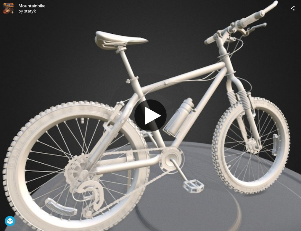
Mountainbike (31, 6)
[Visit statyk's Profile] (8, 8)
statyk (30, 11)
